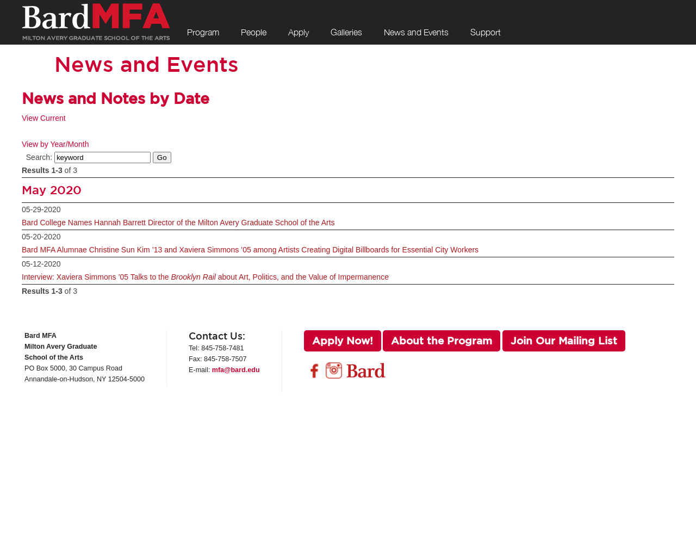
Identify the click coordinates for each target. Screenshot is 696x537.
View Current (44, 118)
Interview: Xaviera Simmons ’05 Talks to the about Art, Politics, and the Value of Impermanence (205, 277)
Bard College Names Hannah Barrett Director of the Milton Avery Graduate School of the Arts (178, 222)
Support (485, 32)
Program (203, 32)
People (253, 32)
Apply (298, 32)
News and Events (416, 32)
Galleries (346, 32)
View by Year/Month (55, 144)
